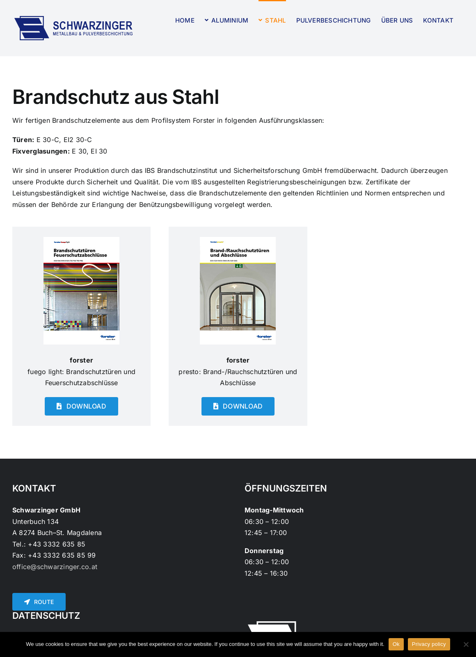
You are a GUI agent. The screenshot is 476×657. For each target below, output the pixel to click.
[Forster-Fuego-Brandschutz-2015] (81, 240)
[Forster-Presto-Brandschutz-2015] (238, 240)
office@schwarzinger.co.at (54, 567)
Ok (396, 644)
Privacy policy (429, 644)
